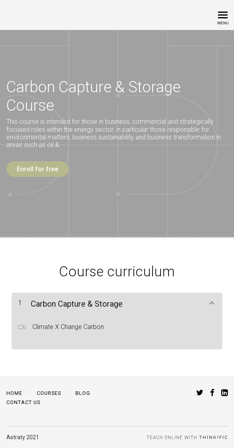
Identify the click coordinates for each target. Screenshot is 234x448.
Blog (82, 393)
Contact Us (23, 402)
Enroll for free (37, 169)
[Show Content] (211, 302)
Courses (49, 393)
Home (14, 393)
